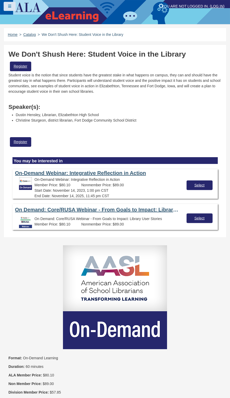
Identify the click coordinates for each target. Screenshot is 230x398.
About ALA (55, 379)
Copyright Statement (91, 361)
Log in (217, 6)
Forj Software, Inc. (68, 386)
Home (12, 34)
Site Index (96, 370)
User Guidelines (63, 370)
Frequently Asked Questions (37, 361)
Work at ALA (24, 379)
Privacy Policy (25, 370)
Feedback (124, 370)
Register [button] (20, 66)
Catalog (29, 34)
